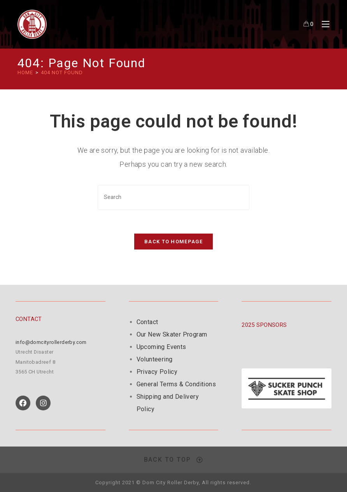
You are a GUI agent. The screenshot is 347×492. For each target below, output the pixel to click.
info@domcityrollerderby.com (51, 342)
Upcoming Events (161, 347)
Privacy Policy (157, 371)
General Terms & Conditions (176, 384)
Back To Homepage (173, 241)
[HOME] (25, 72)
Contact (147, 322)
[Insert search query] (173, 197)
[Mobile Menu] (322, 24)
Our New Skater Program (172, 334)
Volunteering (155, 359)
